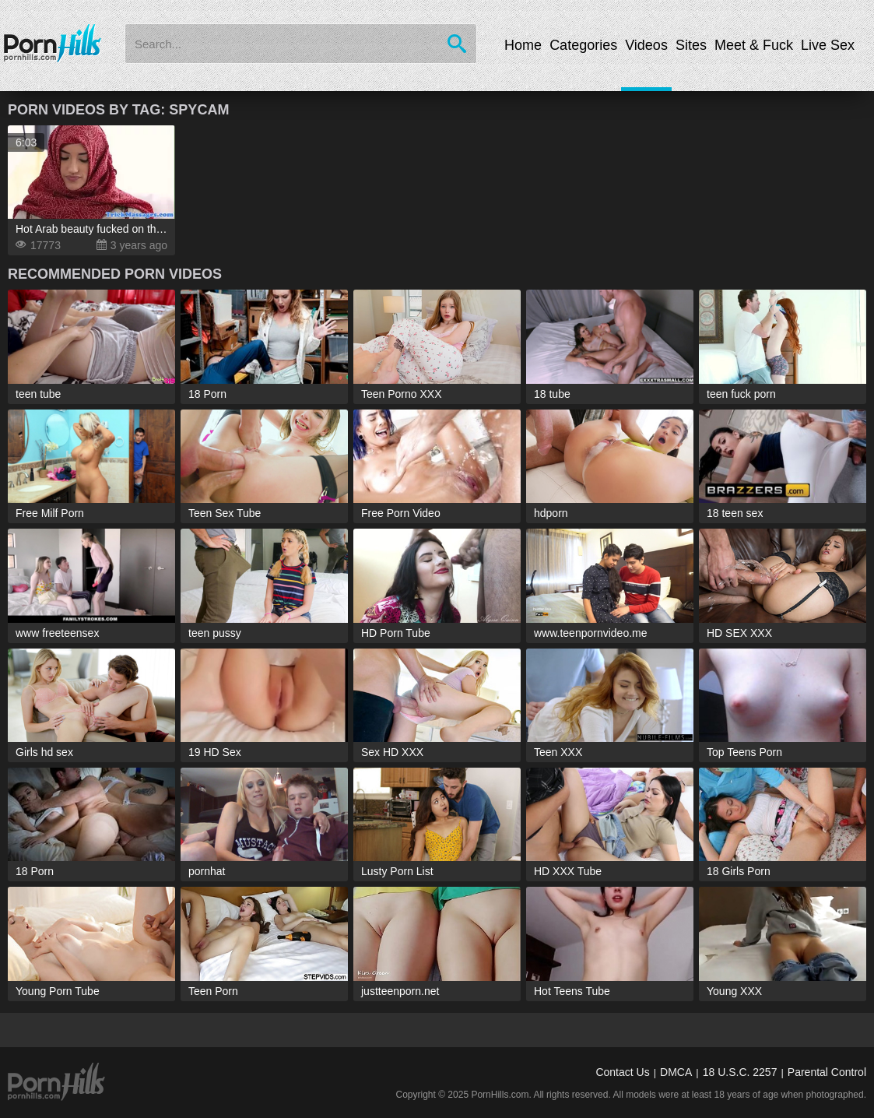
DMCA (676, 1072)
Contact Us (622, 1072)
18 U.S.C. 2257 (740, 1072)
